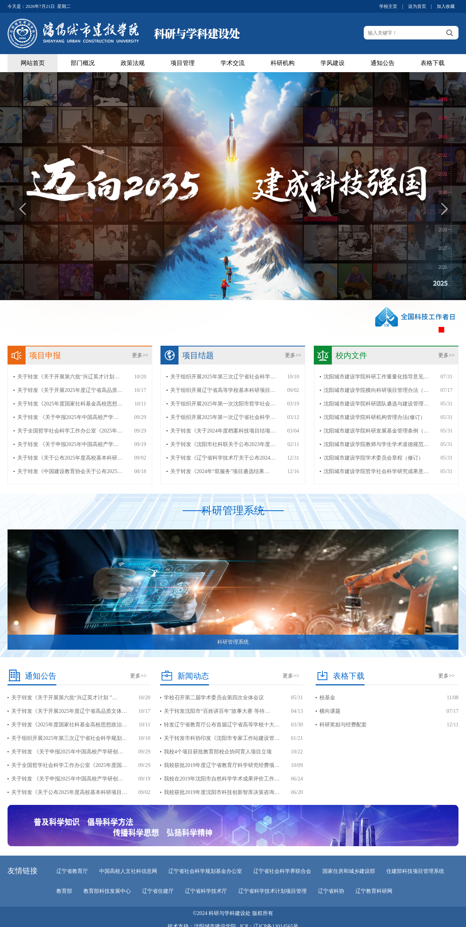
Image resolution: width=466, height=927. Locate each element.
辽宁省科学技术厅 (206, 891)
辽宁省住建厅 (158, 891)
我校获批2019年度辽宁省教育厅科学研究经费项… (222, 765)
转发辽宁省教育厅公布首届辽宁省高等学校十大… (222, 724)
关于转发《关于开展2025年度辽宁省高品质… (70, 390)
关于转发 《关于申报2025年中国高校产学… (68, 417)
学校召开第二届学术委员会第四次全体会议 (214, 697)
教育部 (64, 891)
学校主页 (388, 6)
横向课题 (329, 711)
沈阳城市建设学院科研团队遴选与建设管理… (376, 404)
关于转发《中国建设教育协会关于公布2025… (70, 471)
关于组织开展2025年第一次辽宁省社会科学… (222, 417)
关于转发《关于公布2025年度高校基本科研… (70, 458)
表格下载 (433, 63)
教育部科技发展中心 (107, 891)
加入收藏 (446, 6)
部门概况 (83, 63)
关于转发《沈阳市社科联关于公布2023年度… (222, 444)
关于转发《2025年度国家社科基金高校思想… (70, 404)
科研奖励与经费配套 (343, 724)
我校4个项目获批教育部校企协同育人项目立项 (218, 752)
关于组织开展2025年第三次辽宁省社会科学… (222, 377)
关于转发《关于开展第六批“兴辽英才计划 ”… (64, 697)
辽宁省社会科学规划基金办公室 (205, 871)
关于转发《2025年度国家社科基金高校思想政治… (69, 724)
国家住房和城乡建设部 (348, 871)
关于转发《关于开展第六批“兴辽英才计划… (68, 377)
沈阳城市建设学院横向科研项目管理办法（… (376, 390)
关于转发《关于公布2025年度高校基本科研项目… (69, 792)
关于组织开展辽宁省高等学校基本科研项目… (222, 390)
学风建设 (333, 63)
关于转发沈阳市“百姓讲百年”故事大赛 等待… (217, 711)
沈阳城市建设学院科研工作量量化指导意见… (376, 377)
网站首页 (33, 63)
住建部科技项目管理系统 (415, 871)
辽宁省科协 (331, 891)
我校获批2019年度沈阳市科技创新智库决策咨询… (222, 792)
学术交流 (233, 63)
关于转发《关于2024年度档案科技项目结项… (222, 431)
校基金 (327, 697)
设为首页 (417, 6)
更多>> (140, 355)
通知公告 (383, 63)
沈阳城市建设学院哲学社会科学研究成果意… (376, 471)
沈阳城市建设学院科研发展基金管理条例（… (376, 431)
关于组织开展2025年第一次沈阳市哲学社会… (222, 404)
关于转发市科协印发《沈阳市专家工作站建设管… (222, 738)
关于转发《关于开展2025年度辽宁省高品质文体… (69, 711)
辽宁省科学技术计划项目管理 (272, 891)
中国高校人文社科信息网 (128, 871)
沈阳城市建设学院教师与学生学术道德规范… (376, 444)
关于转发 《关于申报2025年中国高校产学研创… (67, 752)
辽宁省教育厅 (72, 871)
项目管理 (183, 63)
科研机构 (283, 63)
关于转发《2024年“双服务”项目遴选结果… (219, 471)
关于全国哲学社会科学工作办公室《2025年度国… (69, 765)
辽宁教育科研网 (374, 891)
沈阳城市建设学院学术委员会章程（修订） (374, 458)
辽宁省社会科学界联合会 (282, 871)
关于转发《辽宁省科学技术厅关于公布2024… (222, 458)
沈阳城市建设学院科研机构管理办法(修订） (374, 417)
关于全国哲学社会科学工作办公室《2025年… (70, 431)
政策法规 (133, 63)
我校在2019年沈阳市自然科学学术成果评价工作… (222, 779)
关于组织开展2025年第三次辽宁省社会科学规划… (69, 738)
